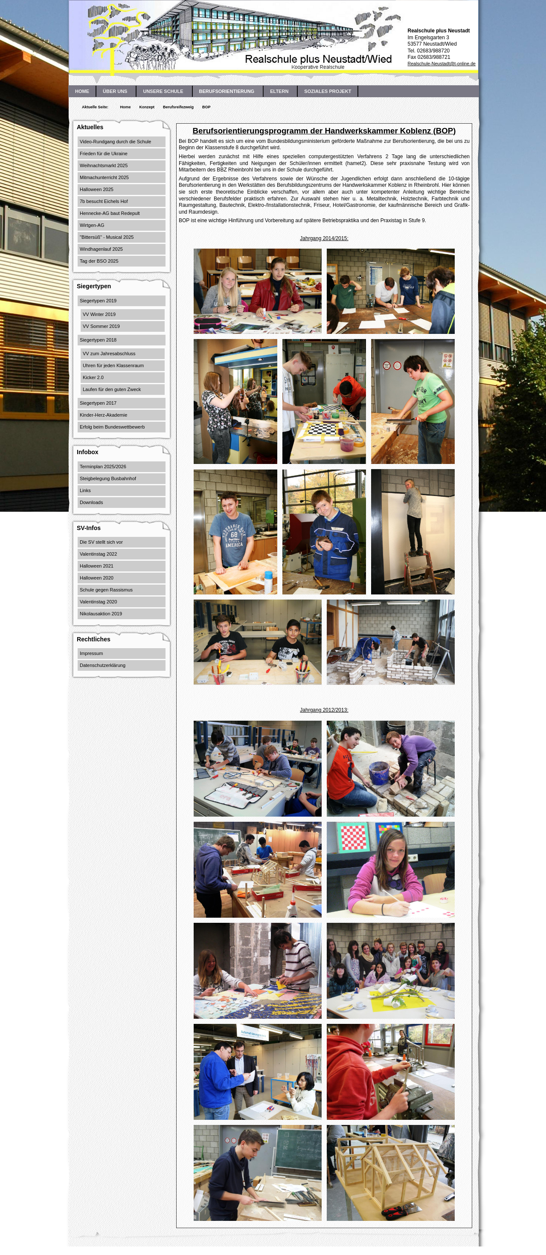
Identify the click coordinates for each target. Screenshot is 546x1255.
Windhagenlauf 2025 (101, 249)
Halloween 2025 (96, 189)
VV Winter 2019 (99, 314)
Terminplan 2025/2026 (103, 466)
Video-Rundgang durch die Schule (115, 141)
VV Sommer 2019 (101, 326)
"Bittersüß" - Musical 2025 (107, 237)
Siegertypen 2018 (98, 339)
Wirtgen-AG (92, 225)
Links (85, 490)
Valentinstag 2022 (98, 553)
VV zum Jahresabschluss (109, 353)
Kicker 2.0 (93, 377)
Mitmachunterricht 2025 (104, 177)
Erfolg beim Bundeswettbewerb (112, 426)
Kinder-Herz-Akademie (103, 414)
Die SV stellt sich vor (101, 542)
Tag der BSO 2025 (99, 261)
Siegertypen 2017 (98, 403)
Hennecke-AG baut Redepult (110, 213)
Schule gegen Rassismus (106, 589)
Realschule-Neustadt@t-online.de (441, 63)
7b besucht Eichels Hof (104, 201)
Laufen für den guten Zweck (112, 389)
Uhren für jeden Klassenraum (113, 365)
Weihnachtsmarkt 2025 (104, 165)
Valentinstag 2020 (98, 601)
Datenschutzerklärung (102, 665)
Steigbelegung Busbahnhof (108, 478)
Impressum (91, 653)
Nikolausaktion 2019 (101, 613)
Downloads (91, 502)
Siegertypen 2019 (98, 300)
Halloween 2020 (96, 577)
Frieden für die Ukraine (104, 153)
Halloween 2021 (96, 565)
